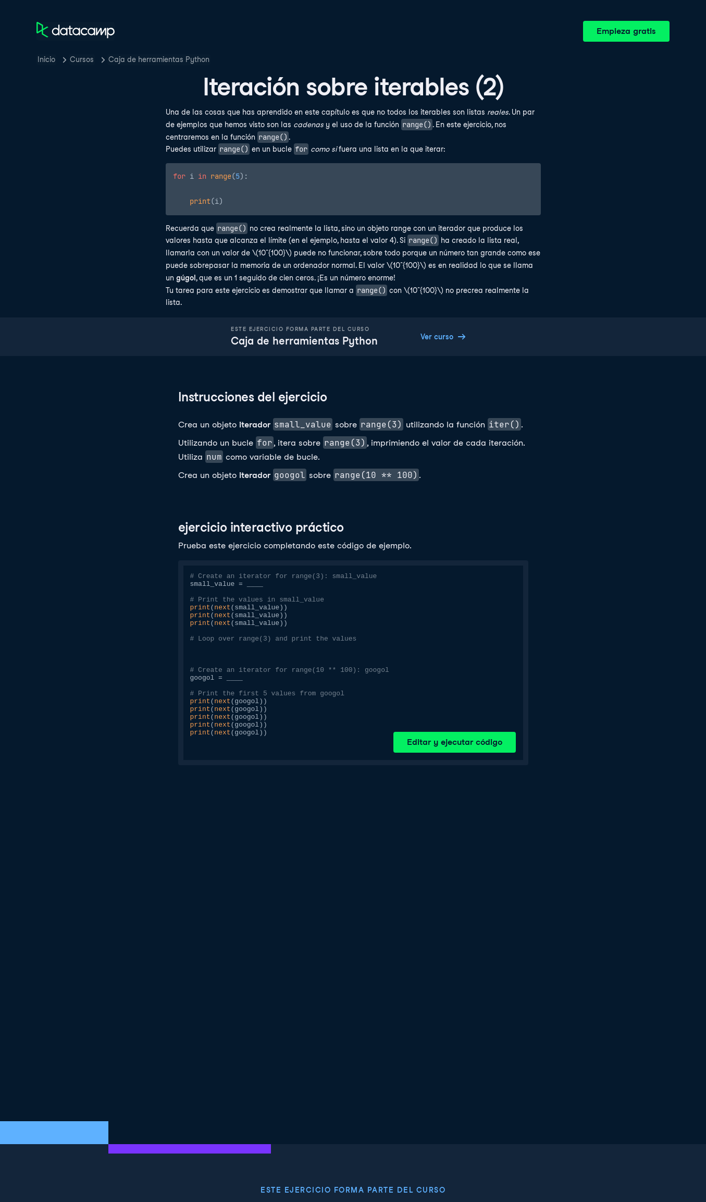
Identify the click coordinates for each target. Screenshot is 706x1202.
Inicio (46, 59)
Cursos (82, 59)
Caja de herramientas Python (158, 59)
